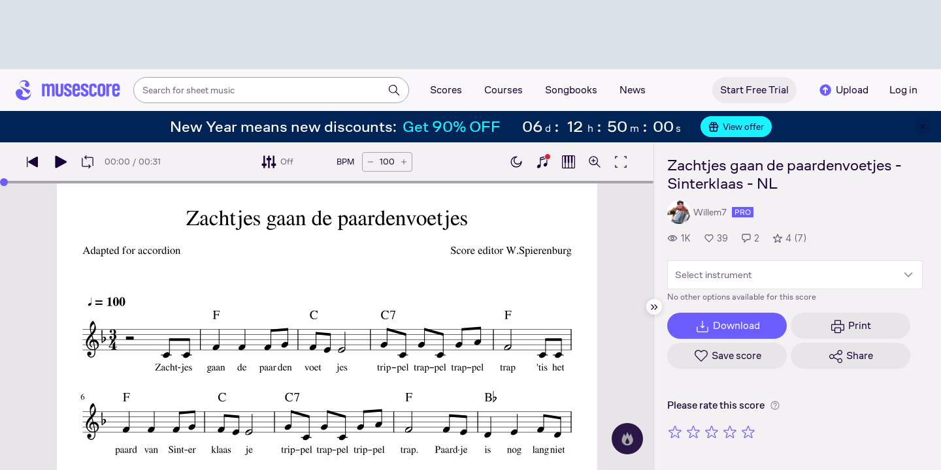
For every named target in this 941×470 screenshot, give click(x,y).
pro (743, 212)
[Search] (394, 90)
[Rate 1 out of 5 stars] (675, 431)
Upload (842, 90)
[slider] (4, 182)
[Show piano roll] (568, 162)
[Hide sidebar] (654, 307)
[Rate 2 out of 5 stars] (693, 431)
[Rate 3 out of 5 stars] (711, 431)
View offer (736, 126)
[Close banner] (923, 126)
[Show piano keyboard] (542, 162)
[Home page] (68, 90)
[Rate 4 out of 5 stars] (730, 431)
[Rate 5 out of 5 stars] (748, 431)
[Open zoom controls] (595, 162)
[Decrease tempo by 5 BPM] (370, 162)
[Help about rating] (775, 405)
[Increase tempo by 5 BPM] (403, 162)
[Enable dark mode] (516, 162)
